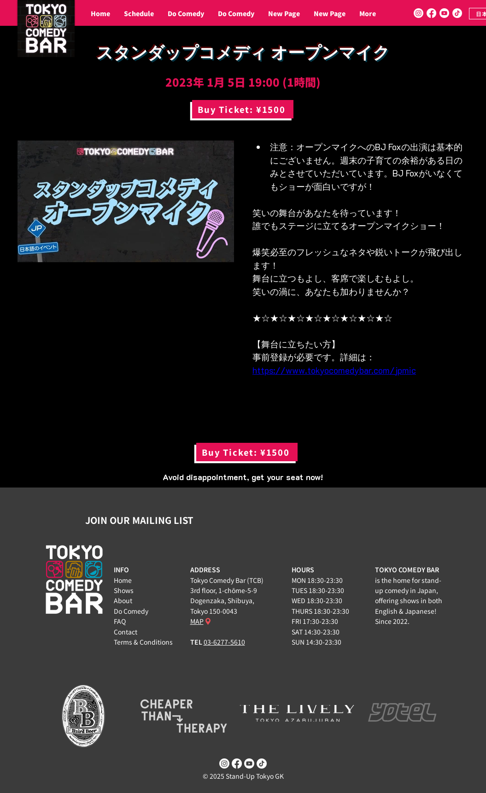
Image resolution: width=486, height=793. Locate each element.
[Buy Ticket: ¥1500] (242, 109)
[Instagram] (418, 13)
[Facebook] (431, 13)
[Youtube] (444, 13)
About (123, 600)
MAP (197, 621)
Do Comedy (131, 611)
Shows (124, 590)
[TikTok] (457, 13)
